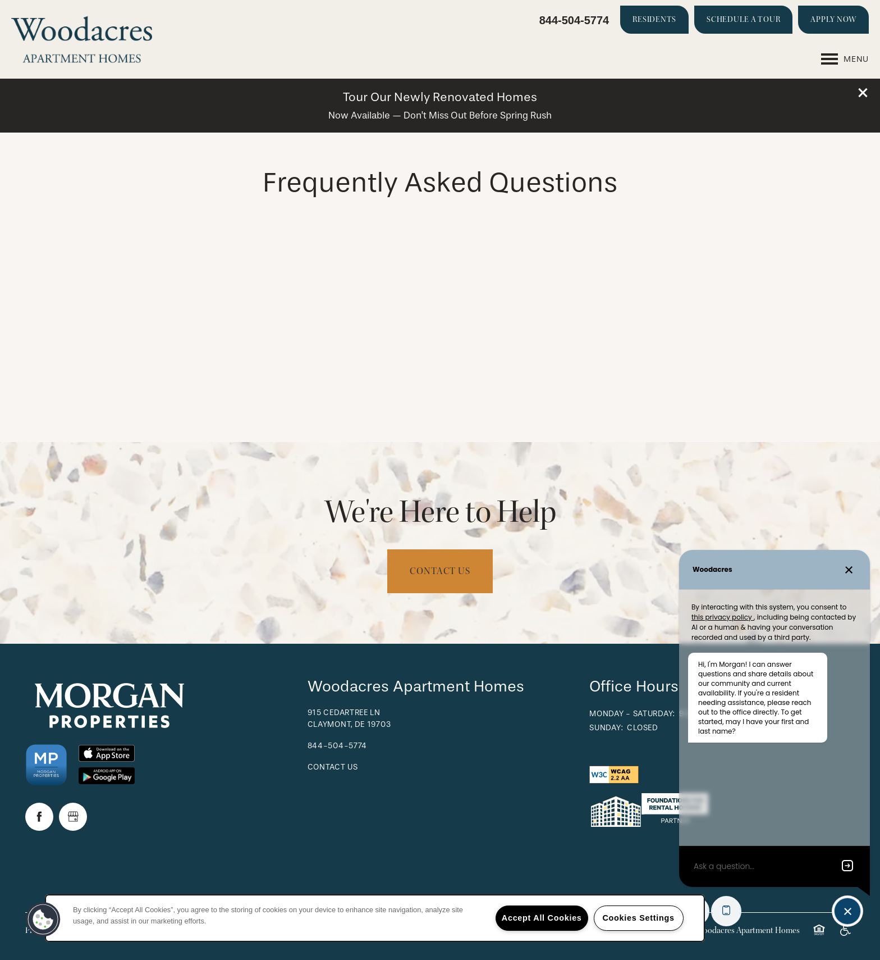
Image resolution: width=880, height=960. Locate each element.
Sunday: (606, 727)
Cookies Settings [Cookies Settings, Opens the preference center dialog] (638, 917)
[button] (863, 92)
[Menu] (845, 59)
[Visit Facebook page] (39, 817)
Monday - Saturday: (632, 713)
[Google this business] (73, 817)
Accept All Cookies (542, 917)
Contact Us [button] (440, 571)
